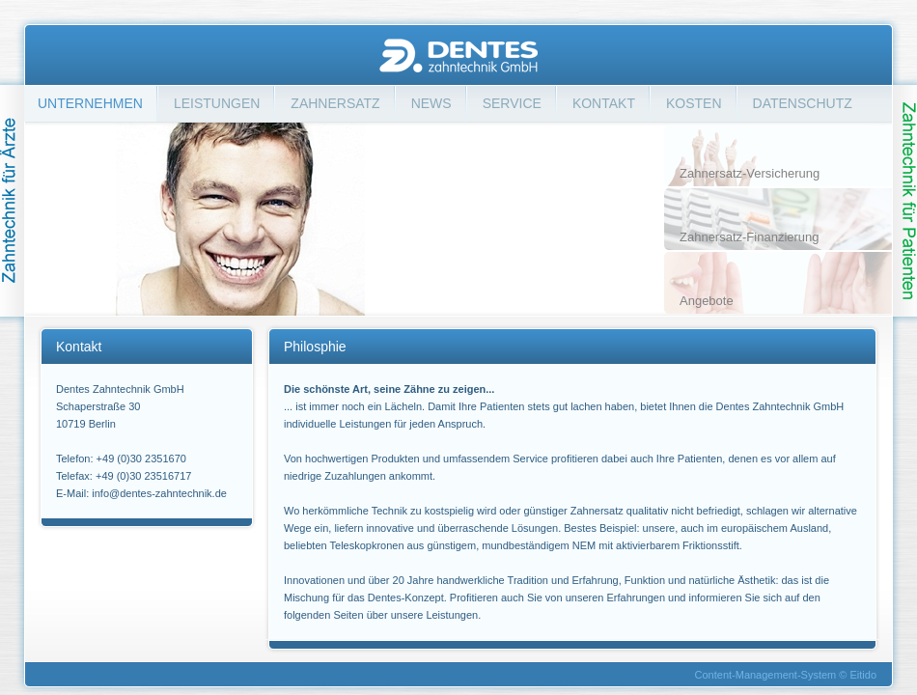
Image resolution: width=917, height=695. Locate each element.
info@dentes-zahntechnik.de (159, 493)
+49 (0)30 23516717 (143, 476)
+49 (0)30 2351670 (141, 458)
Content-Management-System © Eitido (785, 675)
